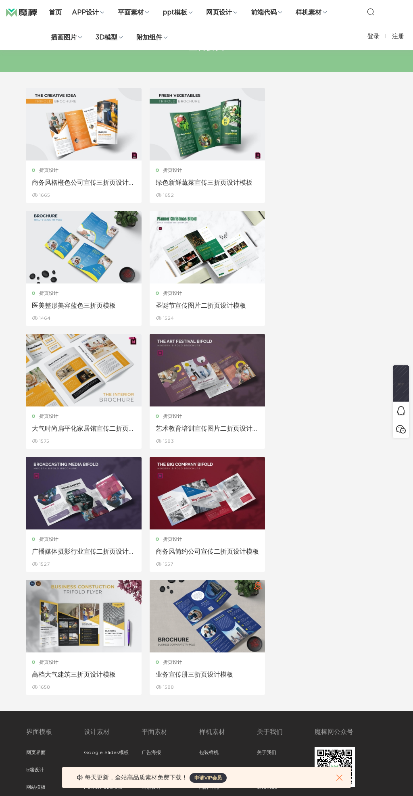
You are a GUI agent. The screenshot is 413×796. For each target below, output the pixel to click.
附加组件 (149, 37)
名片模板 (151, 681)
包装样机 (209, 629)
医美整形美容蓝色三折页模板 (320, 182)
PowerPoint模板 (103, 664)
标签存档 (266, 681)
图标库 (33, 698)
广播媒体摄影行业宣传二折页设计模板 (80, 429)
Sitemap (267, 664)
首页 (55, 12)
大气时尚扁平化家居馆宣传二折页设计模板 (203, 306)
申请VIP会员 (208, 777)
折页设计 (49, 170)
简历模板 (151, 698)
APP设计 (85, 12)
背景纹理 (93, 716)
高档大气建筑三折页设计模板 (320, 428)
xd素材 (34, 750)
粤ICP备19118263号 (365, 783)
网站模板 (36, 664)
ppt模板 (175, 12)
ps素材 (34, 716)
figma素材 (38, 681)
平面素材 (131, 12)
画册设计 (151, 664)
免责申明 (266, 646)
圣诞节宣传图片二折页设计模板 (77, 305)
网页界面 (36, 629)
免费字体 (151, 716)
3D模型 (106, 37)
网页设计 (219, 12)
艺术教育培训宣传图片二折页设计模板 (326, 306)
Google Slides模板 (106, 629)
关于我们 (266, 629)
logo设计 (94, 733)
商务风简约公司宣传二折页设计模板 (203, 429)
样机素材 (308, 12)
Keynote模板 (99, 646)
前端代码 (264, 12)
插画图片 (64, 37)
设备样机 (209, 646)
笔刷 (89, 681)
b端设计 (35, 646)
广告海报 (151, 629)
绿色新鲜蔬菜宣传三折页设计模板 (203, 182)
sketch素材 (39, 733)
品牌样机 (209, 664)
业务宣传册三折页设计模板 (71, 551)
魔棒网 (26, 12)
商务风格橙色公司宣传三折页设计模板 (80, 183)
